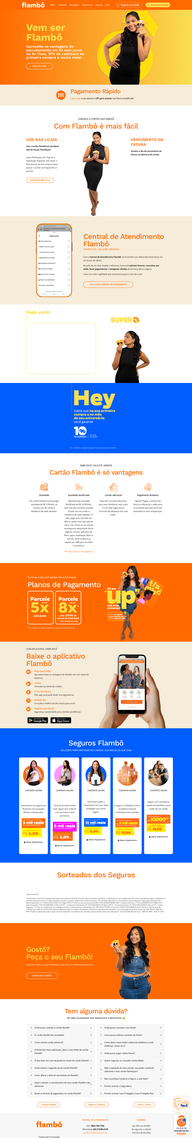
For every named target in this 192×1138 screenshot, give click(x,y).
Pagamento (87, 5)
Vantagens (74, 5)
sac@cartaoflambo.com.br (95, 1132)
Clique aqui (76, 98)
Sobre (52, 5)
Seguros (99, 5)
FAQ (107, 5)
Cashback (62, 5)
